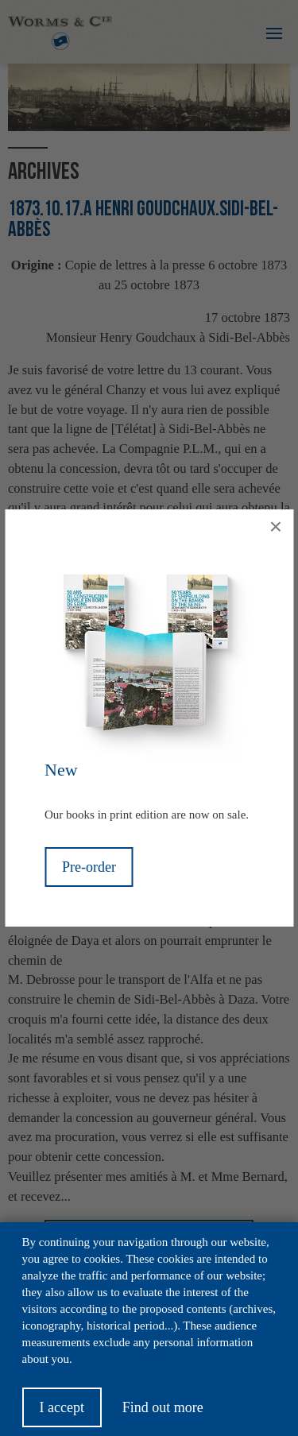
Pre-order (89, 867)
